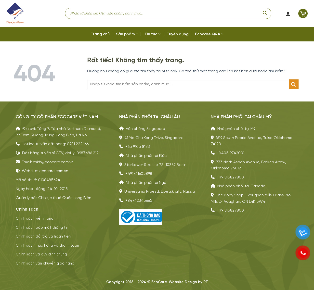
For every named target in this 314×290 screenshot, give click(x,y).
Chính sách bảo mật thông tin (42, 228)
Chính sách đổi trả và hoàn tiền (43, 237)
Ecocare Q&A (209, 34)
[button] (288, 13)
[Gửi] (265, 13)
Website (176, 282)
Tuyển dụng (178, 34)
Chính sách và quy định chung (41, 254)
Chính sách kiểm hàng (34, 219)
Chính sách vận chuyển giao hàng (45, 263)
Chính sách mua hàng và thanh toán (47, 246)
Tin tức (152, 34)
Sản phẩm (127, 34)
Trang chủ (100, 34)
